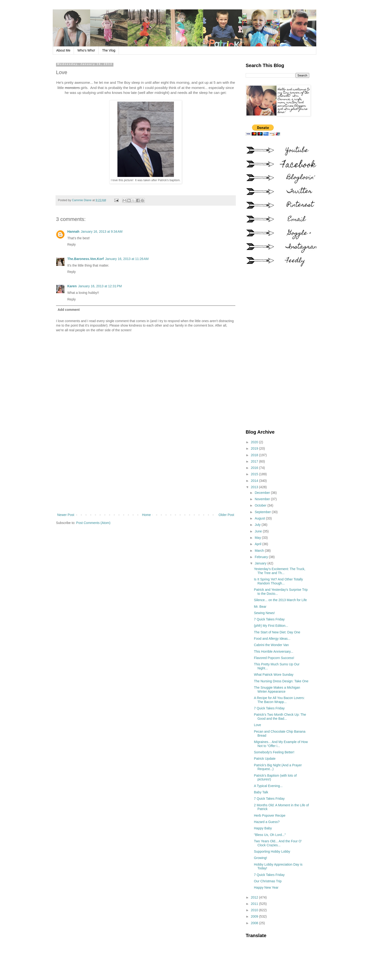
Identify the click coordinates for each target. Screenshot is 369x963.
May (258, 537)
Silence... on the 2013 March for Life (280, 600)
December (263, 493)
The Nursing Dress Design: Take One (281, 681)
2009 (255, 916)
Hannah (73, 231)
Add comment (69, 310)
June (259, 531)
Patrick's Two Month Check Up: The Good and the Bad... (280, 716)
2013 (255, 487)
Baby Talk (261, 792)
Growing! (260, 858)
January (261, 563)
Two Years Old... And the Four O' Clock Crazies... (278, 843)
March (260, 550)
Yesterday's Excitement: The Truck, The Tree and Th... (279, 571)
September (263, 512)
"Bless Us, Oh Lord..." (270, 835)
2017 (255, 461)
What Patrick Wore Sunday (273, 674)
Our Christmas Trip (267, 881)
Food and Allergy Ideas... (272, 638)
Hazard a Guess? (267, 822)
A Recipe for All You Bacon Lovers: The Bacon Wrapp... (279, 700)
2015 (255, 474)
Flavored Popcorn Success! (274, 658)
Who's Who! (86, 50)
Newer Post (65, 515)
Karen (72, 286)
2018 (255, 455)
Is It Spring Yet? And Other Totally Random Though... (278, 581)
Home (146, 515)
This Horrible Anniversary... (273, 651)
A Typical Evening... (268, 786)
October (261, 505)
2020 (255, 442)
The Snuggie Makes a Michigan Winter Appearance (277, 689)
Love (257, 725)
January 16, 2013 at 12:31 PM (100, 286)
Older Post (226, 515)
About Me (63, 50)
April (258, 544)
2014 (255, 481)
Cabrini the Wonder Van (271, 645)
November (263, 499)
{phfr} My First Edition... (271, 625)
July (258, 525)
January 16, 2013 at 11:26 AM (127, 259)
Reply (71, 244)
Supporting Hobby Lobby (272, 851)
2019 (255, 448)
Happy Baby (263, 828)
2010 (255, 910)
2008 (255, 923)
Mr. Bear (260, 606)
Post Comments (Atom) (93, 523)
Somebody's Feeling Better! (274, 752)
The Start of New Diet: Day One (277, 632)
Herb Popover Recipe (269, 815)
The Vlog (108, 50)
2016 (255, 468)
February (262, 557)
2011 (255, 904)
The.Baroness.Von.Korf (85, 259)
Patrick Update (265, 758)
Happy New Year (266, 887)
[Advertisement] (145, 473)
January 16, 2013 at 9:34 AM (101, 231)
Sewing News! (264, 613)
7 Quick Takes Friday (269, 619)
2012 (255, 897)
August (260, 518)
